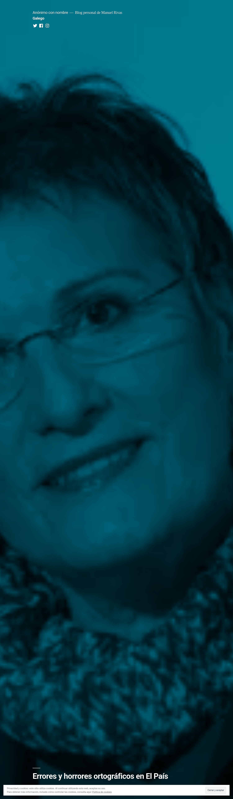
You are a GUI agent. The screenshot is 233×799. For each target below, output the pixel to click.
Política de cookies (102, 792)
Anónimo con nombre (50, 12)
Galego (38, 18)
